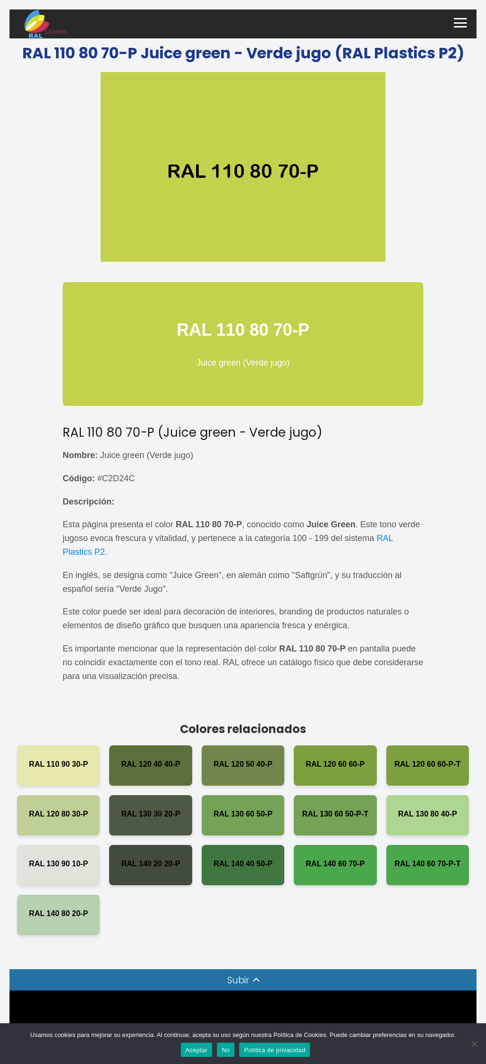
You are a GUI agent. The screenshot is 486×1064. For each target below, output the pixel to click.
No (226, 1050)
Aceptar (197, 1050)
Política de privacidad (274, 1050)
